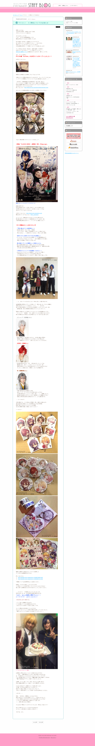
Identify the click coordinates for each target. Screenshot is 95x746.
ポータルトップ (16, 15)
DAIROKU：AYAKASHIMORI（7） (72, 103)
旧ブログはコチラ (69, 117)
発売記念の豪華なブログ (21, 51)
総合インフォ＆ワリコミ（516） (72, 84)
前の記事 (41, 722)
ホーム (21, 15)
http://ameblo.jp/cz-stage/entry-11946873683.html (30, 577)
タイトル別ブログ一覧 (70, 116)
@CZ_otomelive (35, 214)
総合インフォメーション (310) (72, 22)
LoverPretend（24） (70, 112)
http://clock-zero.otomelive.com (34, 213)
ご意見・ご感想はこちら (63, 5)
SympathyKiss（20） (70, 91)
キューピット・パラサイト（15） (72, 111)
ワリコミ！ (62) (69, 21)
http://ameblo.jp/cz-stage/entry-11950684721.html (30, 578)
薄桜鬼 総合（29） (69, 88)
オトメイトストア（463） (71, 102)
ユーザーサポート (74, 5)
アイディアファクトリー (44, 737)
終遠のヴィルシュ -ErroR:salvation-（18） (72, 98)
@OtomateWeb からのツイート (72, 153)
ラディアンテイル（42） (71, 104)
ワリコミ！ (33, 19)
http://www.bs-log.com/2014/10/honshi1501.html (36, 87)
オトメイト (53, 737)
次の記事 (35, 722)
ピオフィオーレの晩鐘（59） (71, 90)
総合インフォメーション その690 (73, 71)
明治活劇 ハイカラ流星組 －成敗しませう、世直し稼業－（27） (73, 109)
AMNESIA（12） (69, 95)
